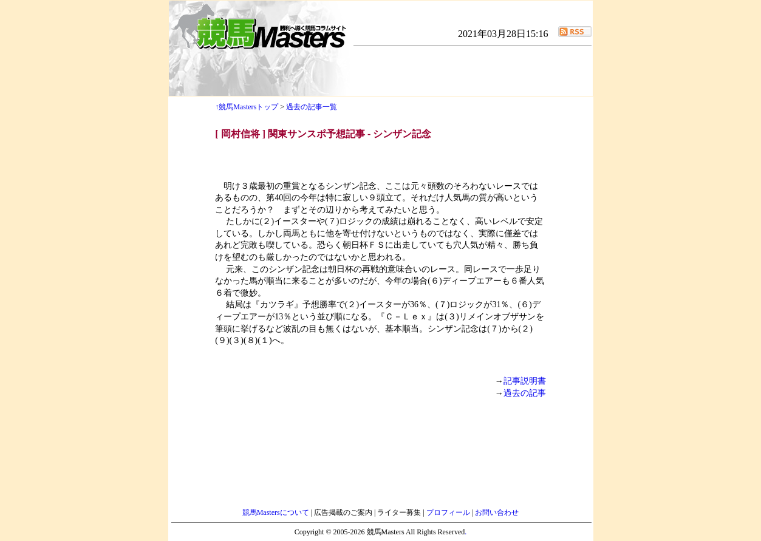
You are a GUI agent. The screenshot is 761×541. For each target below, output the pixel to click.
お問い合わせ (497, 512)
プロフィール (449, 512)
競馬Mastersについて (276, 512)
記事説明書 (524, 381)
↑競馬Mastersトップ (246, 107)
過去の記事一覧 (311, 107)
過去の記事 (524, 393)
